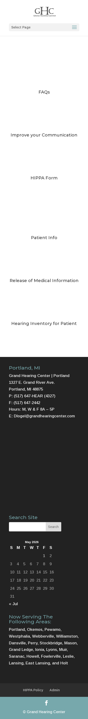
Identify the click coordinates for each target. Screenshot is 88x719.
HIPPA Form (44, 178)
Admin (55, 690)
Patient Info (44, 237)
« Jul (13, 604)
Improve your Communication (44, 135)
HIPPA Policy (33, 690)
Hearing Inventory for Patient (44, 323)
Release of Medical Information (44, 280)
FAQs (44, 92)
